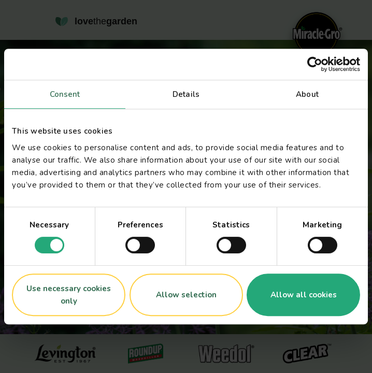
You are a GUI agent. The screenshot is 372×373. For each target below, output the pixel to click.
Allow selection (186, 295)
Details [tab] (186, 94)
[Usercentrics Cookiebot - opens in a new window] (314, 64)
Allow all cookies (303, 295)
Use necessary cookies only (68, 294)
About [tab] (307, 94)
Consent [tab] (65, 94)
